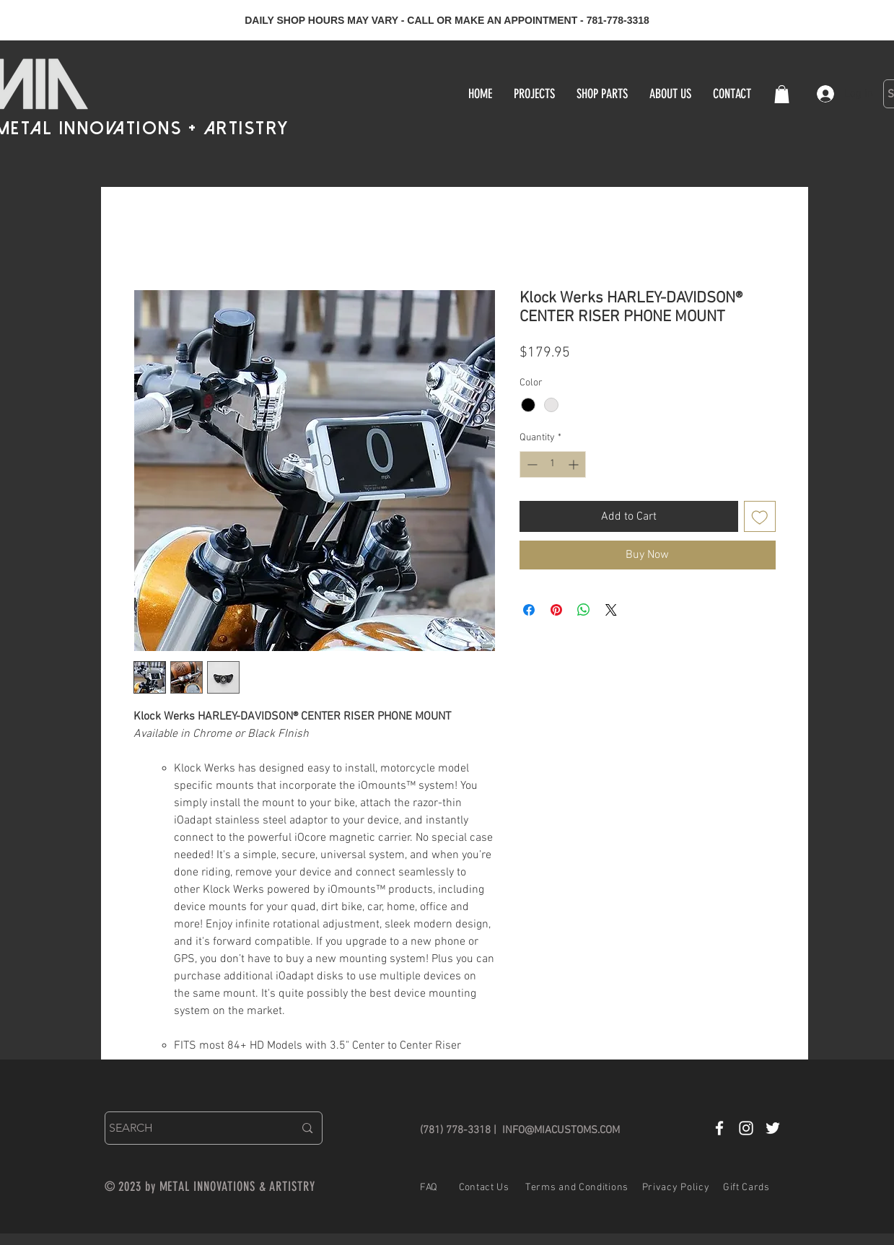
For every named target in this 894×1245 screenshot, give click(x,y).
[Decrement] (531, 464)
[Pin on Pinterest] (556, 610)
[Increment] (575, 464)
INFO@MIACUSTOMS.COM (561, 1130)
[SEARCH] (191, 1128)
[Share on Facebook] (529, 610)
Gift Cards (746, 1187)
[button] (781, 94)
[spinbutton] (553, 464)
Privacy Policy (676, 1187)
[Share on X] (611, 610)
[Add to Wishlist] (760, 517)
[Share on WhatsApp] (583, 610)
